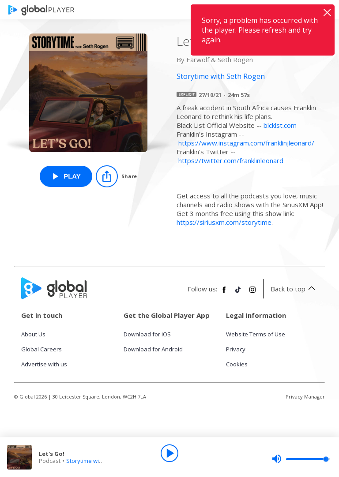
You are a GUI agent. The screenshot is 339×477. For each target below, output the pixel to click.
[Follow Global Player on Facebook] (224, 293)
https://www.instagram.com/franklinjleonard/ (246, 142)
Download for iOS (147, 334)
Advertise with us (44, 364)
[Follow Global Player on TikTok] (238, 293)
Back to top (294, 289)
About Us (33, 334)
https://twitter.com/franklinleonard (230, 160)
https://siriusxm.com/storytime (224, 222)
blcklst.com (280, 125)
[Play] (169, 453)
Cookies (237, 364)
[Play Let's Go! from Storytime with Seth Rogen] (66, 176)
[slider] (301, 459)
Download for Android (153, 349)
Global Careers (41, 349)
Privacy (235, 349)
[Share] (116, 176)
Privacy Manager (305, 396)
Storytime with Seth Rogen (101, 461)
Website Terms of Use (255, 334)
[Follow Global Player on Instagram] (252, 293)
